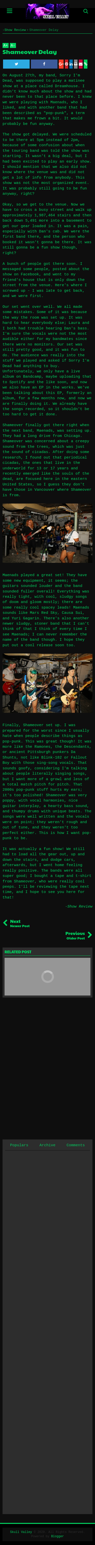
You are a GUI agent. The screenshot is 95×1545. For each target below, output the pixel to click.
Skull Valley (21, 1532)
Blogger (57, 1536)
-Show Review (78, 907)
